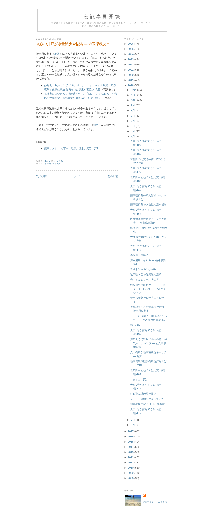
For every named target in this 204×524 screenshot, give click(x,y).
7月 (133, 115)
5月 (133, 126)
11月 (134, 95)
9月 (133, 105)
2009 (131, 472)
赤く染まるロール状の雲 (144, 279)
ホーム (77, 176)
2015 (131, 441)
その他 (47, 164)
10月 (134, 100)
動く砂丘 (135, 325)
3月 (133, 136)
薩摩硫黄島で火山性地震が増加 (148, 204)
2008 (131, 478)
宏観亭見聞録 (102, 17)
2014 (131, 446)
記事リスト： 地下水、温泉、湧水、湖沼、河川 (71, 148)
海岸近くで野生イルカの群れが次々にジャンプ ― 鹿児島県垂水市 (148, 343)
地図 (57, 53)
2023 (131, 59)
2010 (131, 467)
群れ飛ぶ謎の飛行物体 (143, 393)
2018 (131, 85)
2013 (131, 452)
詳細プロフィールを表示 (155, 502)
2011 (131, 462)
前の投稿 (113, 176)
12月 (134, 89)
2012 (131, 457)
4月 (133, 131)
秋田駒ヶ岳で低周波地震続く (147, 274)
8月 (133, 110)
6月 (133, 120)
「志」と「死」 (139, 379)
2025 (131, 48)
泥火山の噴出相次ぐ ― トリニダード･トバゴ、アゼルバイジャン (148, 288)
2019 (131, 80)
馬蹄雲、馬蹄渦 (139, 255)
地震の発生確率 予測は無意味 (147, 404)
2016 (131, 436)
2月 (133, 419)
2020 (131, 74)
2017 (131, 431)
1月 (133, 424)
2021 (131, 69)
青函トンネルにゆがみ (143, 269)
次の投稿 (41, 176)
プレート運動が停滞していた (147, 398)
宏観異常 (56, 164)
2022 (131, 64)
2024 (131, 54)
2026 (131, 43)
